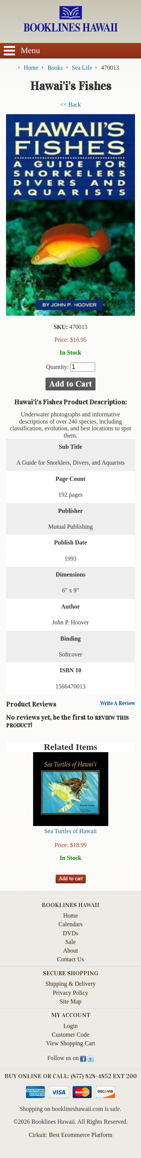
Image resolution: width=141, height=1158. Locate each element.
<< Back (70, 104)
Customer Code (70, 1034)
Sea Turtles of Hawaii (70, 831)
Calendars (71, 924)
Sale (70, 942)
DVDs (70, 933)
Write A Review (117, 704)
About (70, 950)
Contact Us (70, 959)
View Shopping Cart (70, 1043)
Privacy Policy (70, 993)
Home (70, 915)
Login (70, 1026)
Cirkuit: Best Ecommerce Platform (70, 1135)
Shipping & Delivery (70, 984)
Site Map (70, 1001)
